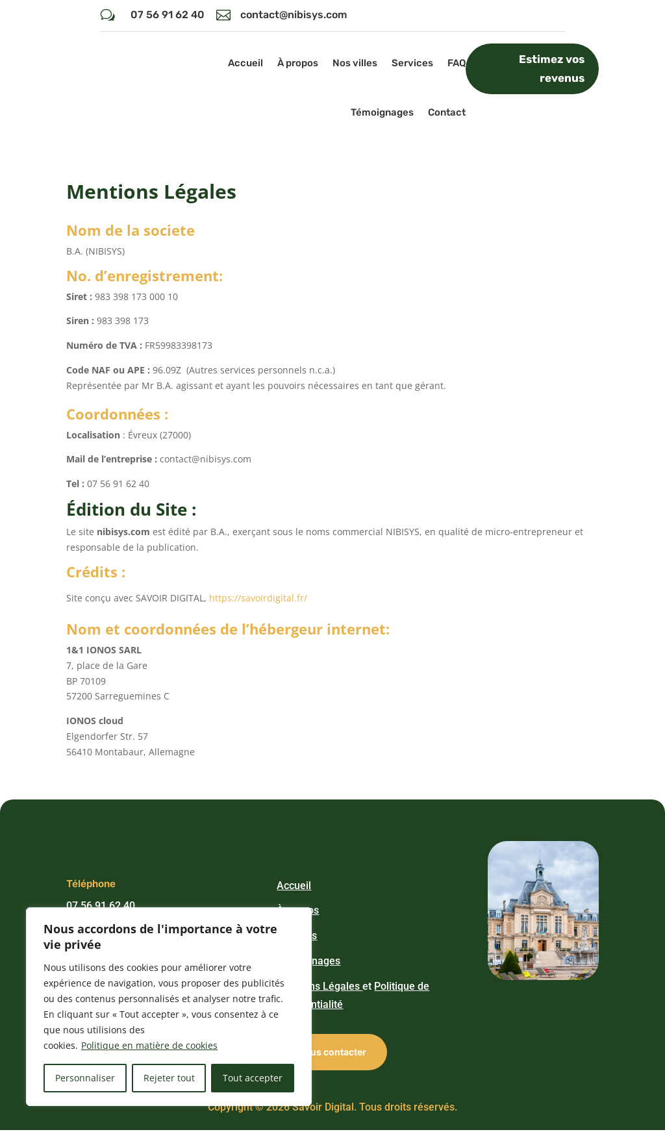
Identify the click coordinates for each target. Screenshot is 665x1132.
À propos (297, 63)
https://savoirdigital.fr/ (258, 600)
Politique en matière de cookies (149, 1045)
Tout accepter (252, 1078)
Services (412, 63)
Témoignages (382, 112)
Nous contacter (331, 1053)
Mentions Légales (319, 987)
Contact (447, 112)
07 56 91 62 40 (168, 14)
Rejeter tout (169, 1078)
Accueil (245, 63)
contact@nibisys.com (293, 14)
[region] (169, 1006)
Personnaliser (85, 1078)
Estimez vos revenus (551, 68)
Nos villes (354, 63)
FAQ (456, 63)
